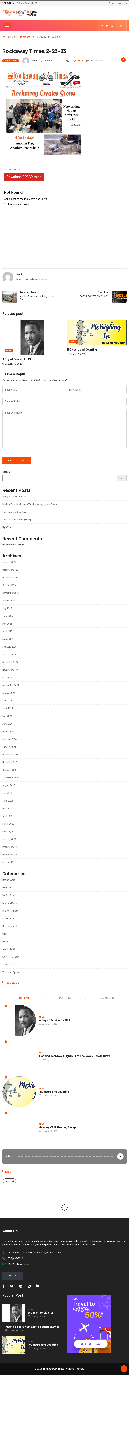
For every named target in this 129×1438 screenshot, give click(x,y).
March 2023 (8, 824)
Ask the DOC (8, 949)
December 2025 (10, 570)
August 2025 (8, 600)
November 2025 (10, 577)
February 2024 (9, 739)
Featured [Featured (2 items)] (9, 1181)
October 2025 (9, 585)
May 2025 (7, 623)
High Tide (7, 527)
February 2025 (9, 647)
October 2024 (9, 677)
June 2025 (7, 616)
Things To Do (8, 964)
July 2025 (7, 608)
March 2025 (8, 639)
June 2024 (7, 708)
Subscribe (13, 1276)
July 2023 (7, 793)
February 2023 (9, 831)
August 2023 (8, 785)
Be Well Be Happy (10, 957)
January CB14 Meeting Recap (17, 519)
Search (6, 472)
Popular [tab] (58, 998)
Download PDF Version (23, 177)
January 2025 (9, 654)
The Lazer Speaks (11, 972)
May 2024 (7, 716)
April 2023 (7, 816)
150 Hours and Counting (82, 349)
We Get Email (8, 895)
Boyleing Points (10, 903)
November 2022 (10, 854)
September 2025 (10, 593)
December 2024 (10, 662)
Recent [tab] (16, 998)
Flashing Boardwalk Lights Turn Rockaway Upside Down (29, 504)
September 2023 (10, 777)
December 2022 (10, 847)
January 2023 (9, 839)
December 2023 (10, 754)
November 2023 (10, 762)
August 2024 (8, 693)
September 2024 (10, 685)
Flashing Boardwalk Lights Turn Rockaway (32, 1326)
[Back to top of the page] (124, 1368)
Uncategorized (9, 926)
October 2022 (9, 862)
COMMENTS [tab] (100, 998)
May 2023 (7, 808)
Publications (24, 37)
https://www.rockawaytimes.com (32, 279)
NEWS (9, 351)
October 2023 (9, 770)
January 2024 (9, 747)
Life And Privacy (10, 910)
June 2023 (7, 801)
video (5, 934)
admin (34, 60)
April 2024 (7, 724)
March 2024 (8, 731)
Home (10, 37)
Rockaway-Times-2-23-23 (13, 169)
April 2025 (7, 631)
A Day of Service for (40, 1312)
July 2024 (7, 700)
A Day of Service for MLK (28, 3)
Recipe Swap (8, 880)
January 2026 (9, 562)
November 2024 (10, 670)
